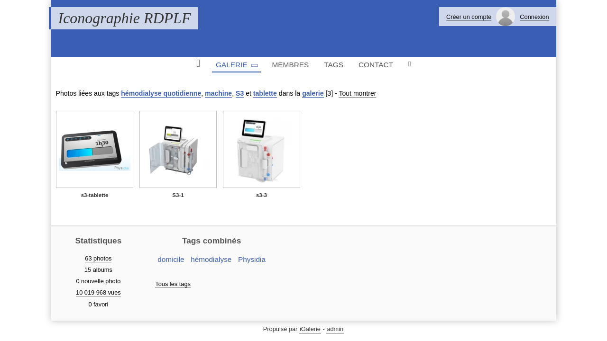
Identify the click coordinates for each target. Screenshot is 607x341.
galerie (312, 93)
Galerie (232, 65)
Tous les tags (173, 283)
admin (335, 328)
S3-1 (178, 195)
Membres (290, 65)
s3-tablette (95, 195)
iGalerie (310, 328)
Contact (376, 65)
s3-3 (261, 195)
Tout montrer (357, 93)
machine (218, 93)
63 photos (98, 258)
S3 (240, 93)
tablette (265, 93)
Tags (333, 65)
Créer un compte (468, 16)
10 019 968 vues (98, 292)
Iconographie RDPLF (124, 18)
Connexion (534, 16)
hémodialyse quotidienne (161, 93)
